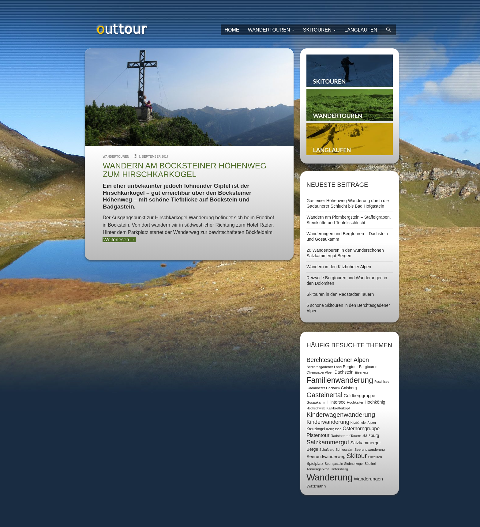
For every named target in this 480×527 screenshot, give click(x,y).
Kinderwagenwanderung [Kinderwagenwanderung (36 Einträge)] (340, 414)
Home (231, 29)
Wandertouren (269, 29)
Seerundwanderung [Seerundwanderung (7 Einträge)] (369, 449)
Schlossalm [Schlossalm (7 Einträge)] (344, 449)
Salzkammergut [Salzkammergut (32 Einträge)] (327, 442)
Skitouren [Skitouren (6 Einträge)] (375, 457)
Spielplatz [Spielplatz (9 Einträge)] (314, 463)
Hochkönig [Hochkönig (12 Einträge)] (375, 402)
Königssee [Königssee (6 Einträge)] (333, 429)
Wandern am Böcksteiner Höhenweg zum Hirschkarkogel (184, 170)
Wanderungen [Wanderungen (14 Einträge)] (368, 478)
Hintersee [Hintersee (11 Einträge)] (337, 402)
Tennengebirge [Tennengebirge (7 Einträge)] (317, 469)
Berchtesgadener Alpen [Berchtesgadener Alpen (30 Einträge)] (337, 359)
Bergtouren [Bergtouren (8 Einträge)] (368, 367)
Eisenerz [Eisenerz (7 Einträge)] (361, 372)
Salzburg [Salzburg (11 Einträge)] (370, 435)
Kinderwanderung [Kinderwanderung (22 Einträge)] (327, 422)
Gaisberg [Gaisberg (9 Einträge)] (349, 388)
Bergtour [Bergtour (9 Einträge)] (350, 366)
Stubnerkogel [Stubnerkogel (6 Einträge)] (353, 463)
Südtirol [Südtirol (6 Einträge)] (370, 463)
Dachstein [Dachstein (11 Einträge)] (344, 372)
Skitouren (317, 29)
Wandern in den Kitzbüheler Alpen (338, 266)
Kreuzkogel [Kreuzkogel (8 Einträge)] (315, 429)
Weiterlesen (119, 239)
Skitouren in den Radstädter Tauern (340, 294)
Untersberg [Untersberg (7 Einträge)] (339, 469)
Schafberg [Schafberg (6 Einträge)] (326, 449)
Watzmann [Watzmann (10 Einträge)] (316, 486)
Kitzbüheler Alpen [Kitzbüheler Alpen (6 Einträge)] (363, 422)
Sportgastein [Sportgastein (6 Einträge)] (333, 463)
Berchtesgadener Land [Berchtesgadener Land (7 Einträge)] (324, 367)
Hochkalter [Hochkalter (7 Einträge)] (355, 402)
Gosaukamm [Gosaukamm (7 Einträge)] (316, 402)
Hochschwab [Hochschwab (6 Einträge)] (315, 408)
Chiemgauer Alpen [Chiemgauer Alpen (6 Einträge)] (319, 372)
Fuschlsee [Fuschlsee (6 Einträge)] (381, 381)
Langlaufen (360, 29)
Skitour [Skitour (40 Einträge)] (357, 456)
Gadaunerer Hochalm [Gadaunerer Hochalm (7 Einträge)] (323, 388)
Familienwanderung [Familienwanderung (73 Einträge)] (339, 380)
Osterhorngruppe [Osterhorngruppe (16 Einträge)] (361, 428)
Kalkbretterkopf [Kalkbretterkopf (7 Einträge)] (338, 408)
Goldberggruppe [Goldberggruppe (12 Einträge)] (359, 395)
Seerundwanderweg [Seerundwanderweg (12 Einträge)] (325, 456)
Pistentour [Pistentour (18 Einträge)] (317, 435)
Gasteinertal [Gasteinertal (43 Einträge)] (324, 395)
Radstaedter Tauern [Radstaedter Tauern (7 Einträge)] (346, 436)
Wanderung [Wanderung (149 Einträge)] (329, 477)
